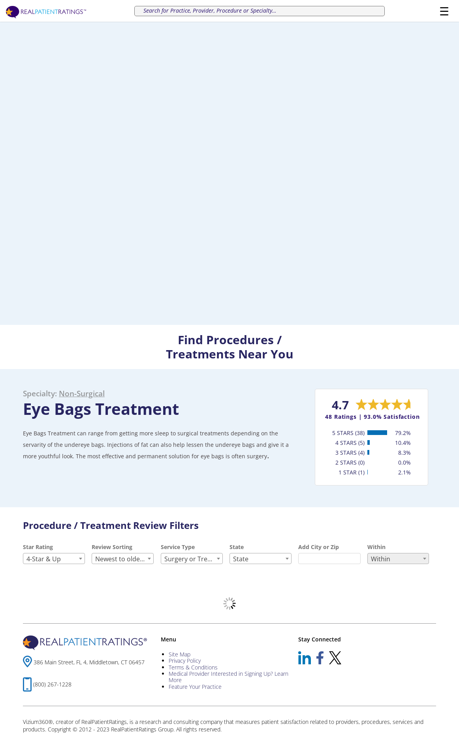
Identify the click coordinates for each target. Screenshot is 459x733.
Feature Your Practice (195, 686)
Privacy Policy (185, 660)
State (237, 547)
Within (376, 547)
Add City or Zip (318, 547)
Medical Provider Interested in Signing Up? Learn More (228, 677)
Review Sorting (112, 547)
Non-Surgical (82, 393)
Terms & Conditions (193, 667)
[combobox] (54, 558)
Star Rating (38, 547)
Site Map (179, 654)
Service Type (178, 547)
